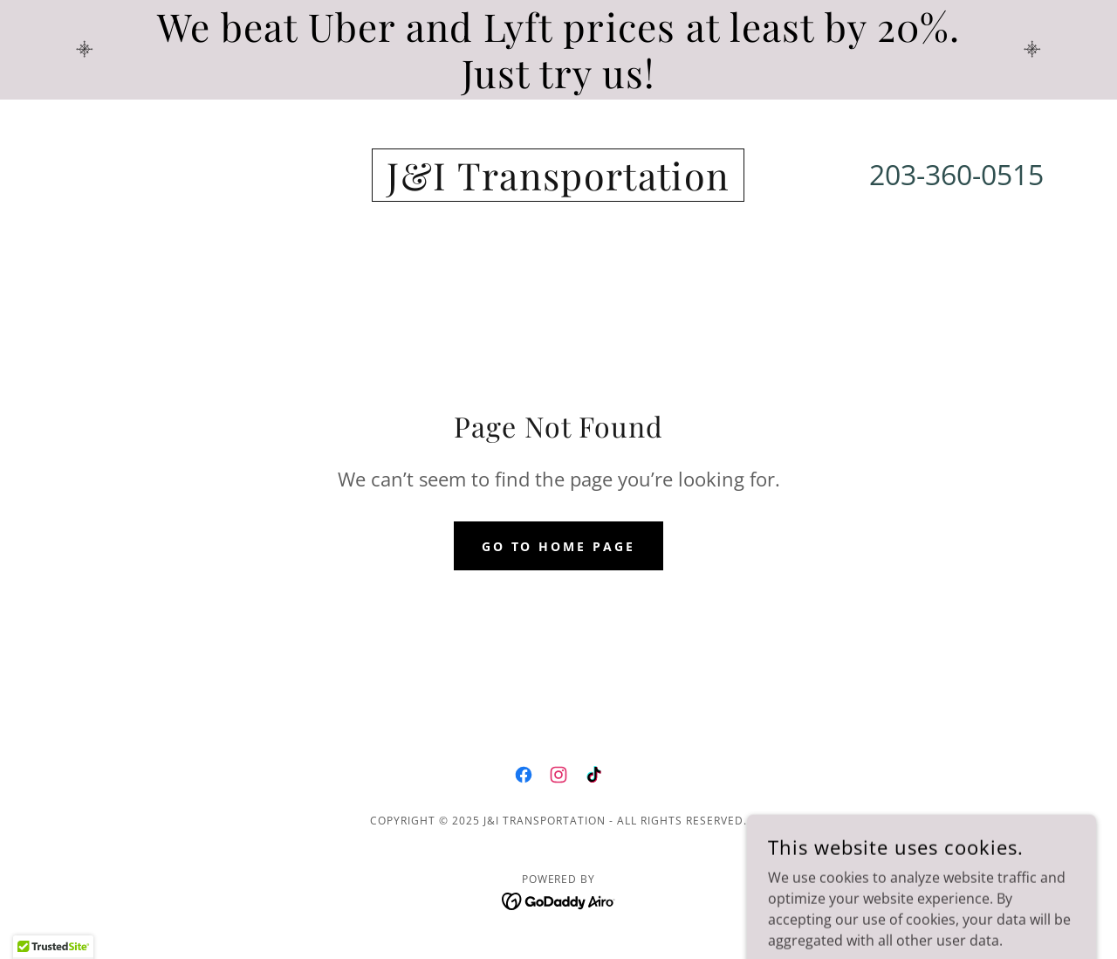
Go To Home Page (559, 546)
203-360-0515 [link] (956, 174)
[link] (558, 185)
